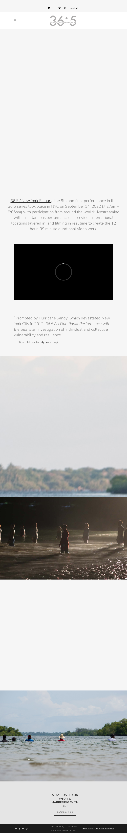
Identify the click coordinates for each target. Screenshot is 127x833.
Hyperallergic (50, 342)
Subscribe (65, 812)
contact (74, 8)
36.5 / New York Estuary (31, 200)
